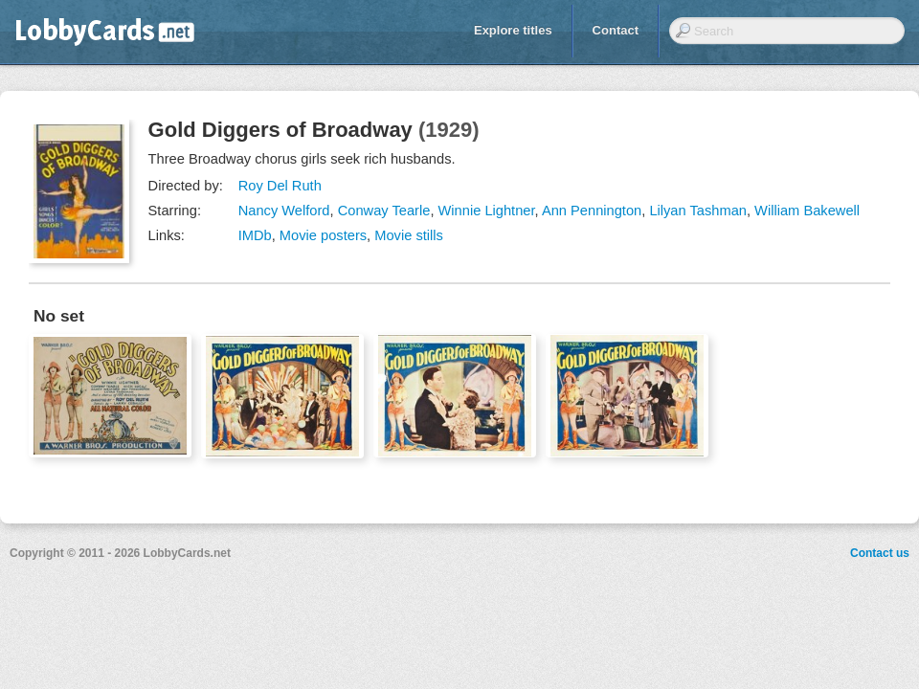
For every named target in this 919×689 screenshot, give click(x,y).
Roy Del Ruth (280, 185)
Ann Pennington (591, 210)
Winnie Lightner (486, 210)
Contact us (879, 553)
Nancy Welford (284, 210)
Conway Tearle (384, 210)
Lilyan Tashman (698, 210)
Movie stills (408, 235)
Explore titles (513, 30)
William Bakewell (807, 210)
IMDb (255, 235)
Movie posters (323, 235)
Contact (616, 30)
